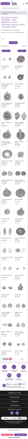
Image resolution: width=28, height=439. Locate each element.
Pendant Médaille (19, 84)
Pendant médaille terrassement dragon (6, 142)
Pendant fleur (18, 294)
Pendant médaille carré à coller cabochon (7, 103)
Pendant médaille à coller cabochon (6, 313)
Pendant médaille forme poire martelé (7, 84)
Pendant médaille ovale (7, 275)
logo (3, 38)
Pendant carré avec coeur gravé (19, 161)
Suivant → (23, 359)
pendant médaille (19, 351)
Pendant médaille (19, 66)
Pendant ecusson (5, 294)
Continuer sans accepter (14, 437)
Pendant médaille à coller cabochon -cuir (19, 123)
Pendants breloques (12, 11)
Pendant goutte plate (6, 238)
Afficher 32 (6, 50)
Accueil (1, 11)
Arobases (17, 422)
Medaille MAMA (5, 66)
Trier (22, 50)
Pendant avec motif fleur (7, 257)
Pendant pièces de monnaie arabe (19, 219)
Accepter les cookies (7, 434)
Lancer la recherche (2, 8)
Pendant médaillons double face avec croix (20, 181)
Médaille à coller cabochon (18, 313)
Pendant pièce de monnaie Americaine (19, 332)
